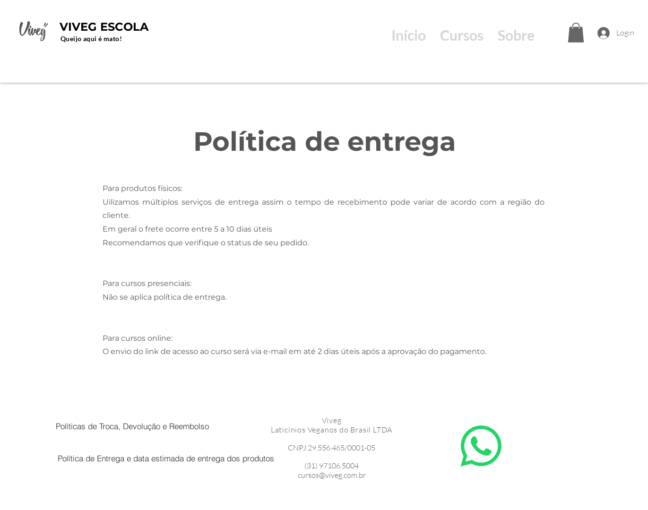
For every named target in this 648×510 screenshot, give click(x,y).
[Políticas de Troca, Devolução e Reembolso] (132, 425)
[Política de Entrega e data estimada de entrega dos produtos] (166, 458)
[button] (576, 33)
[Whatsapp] (481, 446)
